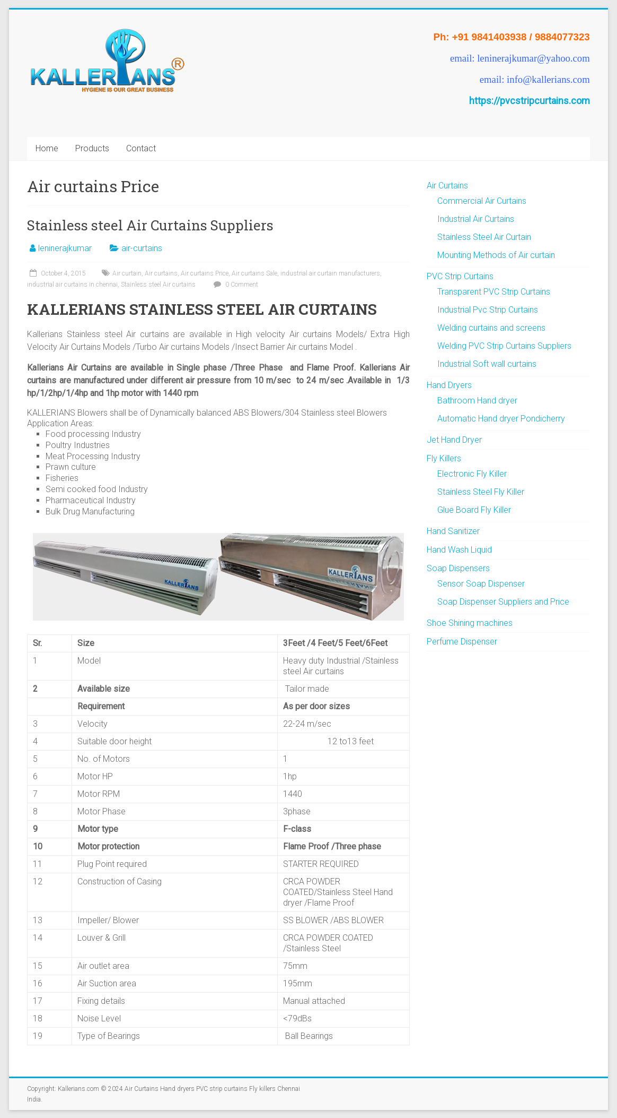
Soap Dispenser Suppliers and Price (503, 602)
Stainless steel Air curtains (158, 284)
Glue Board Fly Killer (474, 510)
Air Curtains (447, 185)
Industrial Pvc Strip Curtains (487, 310)
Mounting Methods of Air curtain (496, 255)
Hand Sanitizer (453, 531)
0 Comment (234, 284)
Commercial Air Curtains (481, 201)
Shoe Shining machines (470, 623)
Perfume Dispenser (462, 642)
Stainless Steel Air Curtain (484, 237)
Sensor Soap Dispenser (481, 584)
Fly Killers (444, 458)
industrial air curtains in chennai (72, 284)
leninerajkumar (65, 248)
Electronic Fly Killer (472, 474)
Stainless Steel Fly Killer (480, 492)
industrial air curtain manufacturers (330, 273)
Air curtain (127, 273)
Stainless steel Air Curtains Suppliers (150, 225)
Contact (141, 148)
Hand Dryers (449, 385)
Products (92, 148)
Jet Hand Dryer (454, 440)
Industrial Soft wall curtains (486, 364)
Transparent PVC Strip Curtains (493, 292)
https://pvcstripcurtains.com (529, 100)
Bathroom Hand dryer (477, 400)
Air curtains (161, 273)
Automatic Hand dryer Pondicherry (501, 419)
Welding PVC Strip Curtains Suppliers (504, 346)
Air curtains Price (204, 273)
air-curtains (141, 248)
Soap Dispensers (458, 568)
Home (47, 148)
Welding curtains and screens (491, 328)
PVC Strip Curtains (460, 276)
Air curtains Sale (254, 273)
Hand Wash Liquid (459, 550)
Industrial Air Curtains (475, 219)
